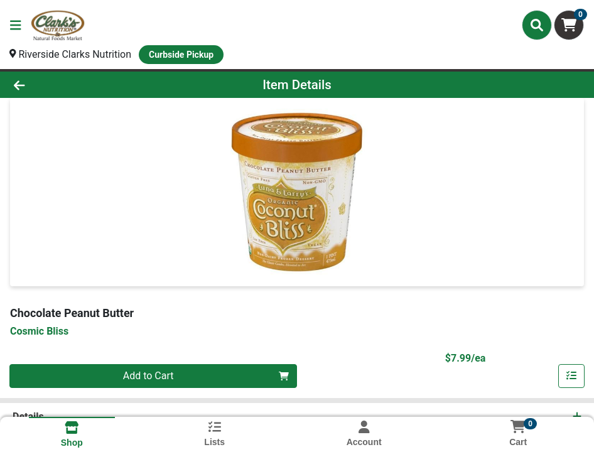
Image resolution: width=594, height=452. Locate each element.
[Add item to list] (571, 376)
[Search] (537, 25)
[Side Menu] (15, 25)
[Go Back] (82, 85)
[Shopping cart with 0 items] (569, 25)
